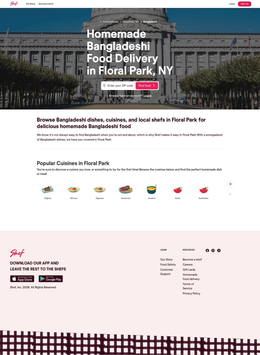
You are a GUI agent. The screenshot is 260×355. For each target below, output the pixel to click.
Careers (188, 264)
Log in (147, 96)
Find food (146, 85)
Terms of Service (188, 286)
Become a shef (46, 4)
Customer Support (166, 272)
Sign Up (244, 4)
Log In (232, 4)
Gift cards (189, 269)
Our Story (30, 4)
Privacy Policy (191, 293)
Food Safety (168, 264)
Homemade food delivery (191, 277)
